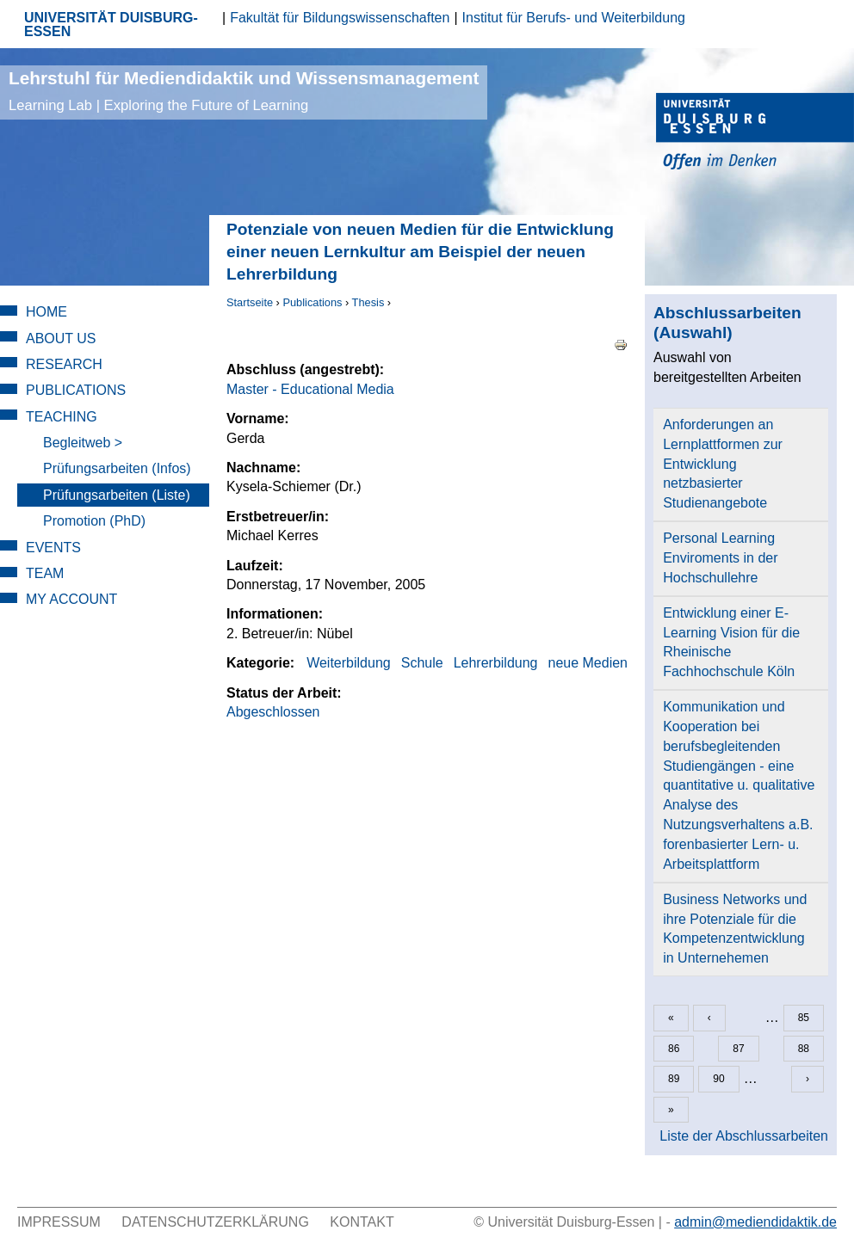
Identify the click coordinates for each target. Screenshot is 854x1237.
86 (673, 1049)
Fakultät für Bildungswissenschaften (339, 17)
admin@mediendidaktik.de (755, 1222)
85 (803, 1018)
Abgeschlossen (273, 712)
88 (803, 1049)
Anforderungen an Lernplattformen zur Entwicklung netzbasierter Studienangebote (723, 463)
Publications (312, 302)
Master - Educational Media (310, 389)
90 (718, 1079)
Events (53, 547)
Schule (422, 662)
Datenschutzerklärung (215, 1222)
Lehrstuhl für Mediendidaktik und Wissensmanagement (244, 91)
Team (45, 573)
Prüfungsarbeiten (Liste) (116, 495)
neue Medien (588, 662)
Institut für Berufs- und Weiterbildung (573, 17)
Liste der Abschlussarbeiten (743, 1136)
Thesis (368, 302)
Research (64, 364)
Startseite (249, 302)
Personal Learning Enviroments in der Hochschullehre (720, 558)
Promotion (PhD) (94, 521)
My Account (71, 599)
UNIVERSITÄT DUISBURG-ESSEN (111, 24)
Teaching (61, 416)
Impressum (59, 1222)
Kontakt (361, 1222)
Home (46, 312)
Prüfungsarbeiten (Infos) (117, 468)
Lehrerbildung (496, 662)
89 (673, 1079)
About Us (61, 338)
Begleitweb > (82, 442)
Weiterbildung (348, 662)
